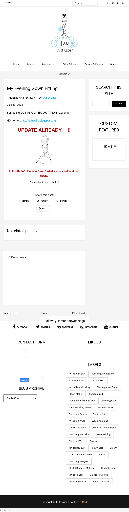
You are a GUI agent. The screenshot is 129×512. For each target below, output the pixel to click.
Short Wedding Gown (80, 454)
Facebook (20, 327)
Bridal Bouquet (77, 447)
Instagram (88, 327)
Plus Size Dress (101, 481)
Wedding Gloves (77, 481)
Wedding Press (77, 420)
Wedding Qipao (99, 420)
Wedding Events (77, 414)
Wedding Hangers (78, 461)
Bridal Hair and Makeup (81, 468)
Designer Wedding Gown (82, 400)
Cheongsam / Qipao (106, 387)
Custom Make (76, 380)
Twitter (43, 327)
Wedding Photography (104, 427)
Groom (112, 447)
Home (8, 3)
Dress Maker (97, 380)
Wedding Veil (76, 441)
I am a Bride (81, 502)
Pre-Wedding (103, 434)
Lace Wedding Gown (79, 407)
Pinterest (65, 327)
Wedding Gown (77, 373)
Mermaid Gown (105, 407)
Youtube (111, 327)
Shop (113, 64)
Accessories (48, 64)
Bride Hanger (76, 474)
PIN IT (43, 208)
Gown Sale (97, 447)
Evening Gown (109, 400)
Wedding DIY (99, 414)
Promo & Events (94, 64)
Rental (101, 454)
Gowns (30, 64)
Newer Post (10, 313)
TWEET (42, 201)
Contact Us (64, 73)
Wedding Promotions (103, 373)
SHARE (24, 201)
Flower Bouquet (77, 427)
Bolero (92, 441)
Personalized (95, 394)
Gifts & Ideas (70, 64)
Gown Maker (75, 394)
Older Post (78, 313)
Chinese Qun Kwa (98, 474)
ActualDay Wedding (79, 387)
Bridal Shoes (107, 468)
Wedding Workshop (79, 434)
